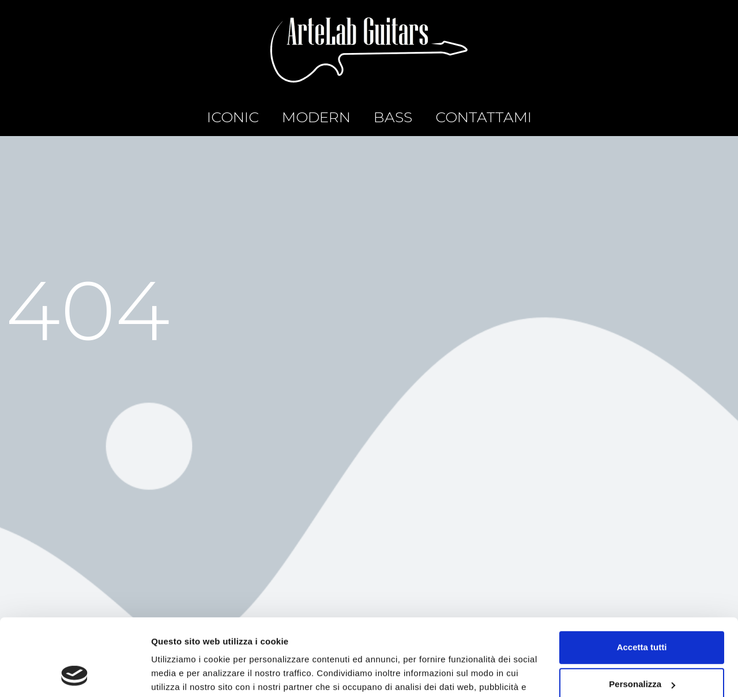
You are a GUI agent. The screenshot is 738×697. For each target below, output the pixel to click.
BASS (393, 117)
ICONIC (233, 117)
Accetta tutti (642, 575)
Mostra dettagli (182, 674)
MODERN (316, 117)
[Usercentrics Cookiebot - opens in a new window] (74, 674)
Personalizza (642, 612)
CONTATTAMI (483, 117)
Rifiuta (642, 649)
